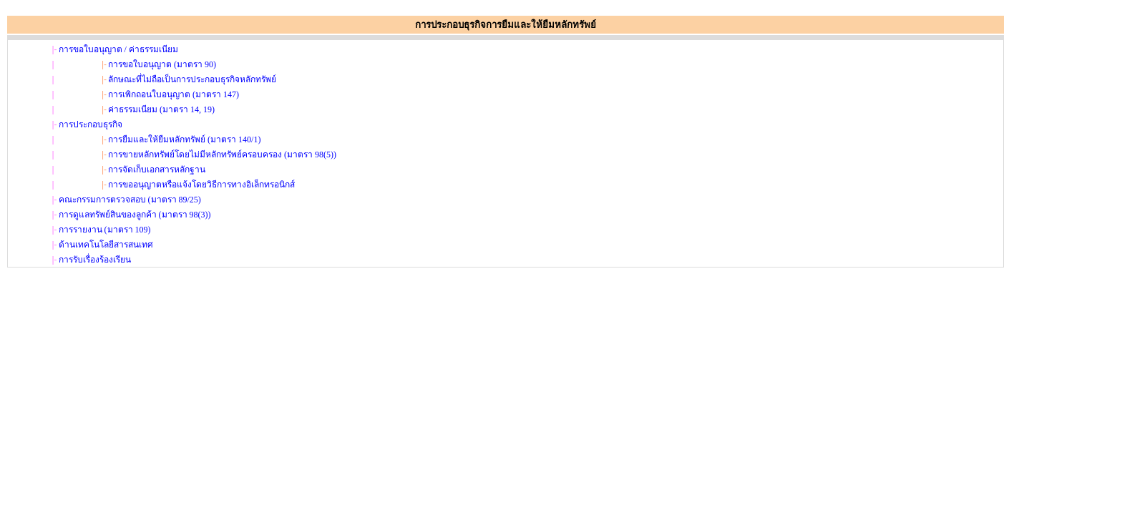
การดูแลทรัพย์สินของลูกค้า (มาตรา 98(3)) (135, 215)
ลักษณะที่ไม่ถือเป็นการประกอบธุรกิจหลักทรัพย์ (192, 79)
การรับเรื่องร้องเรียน (95, 260)
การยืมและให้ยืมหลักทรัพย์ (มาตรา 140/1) (184, 139)
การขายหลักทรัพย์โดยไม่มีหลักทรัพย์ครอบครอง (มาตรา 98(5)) (222, 154)
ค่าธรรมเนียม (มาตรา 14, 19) (161, 109)
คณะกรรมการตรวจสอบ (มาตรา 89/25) (130, 200)
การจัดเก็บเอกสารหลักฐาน (156, 170)
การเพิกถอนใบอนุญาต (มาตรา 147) (173, 94)
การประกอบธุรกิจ (90, 124)
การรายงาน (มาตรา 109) (105, 230)
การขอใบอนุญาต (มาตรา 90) (162, 64)
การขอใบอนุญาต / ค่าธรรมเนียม (118, 49)
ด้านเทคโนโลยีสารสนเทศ (106, 245)
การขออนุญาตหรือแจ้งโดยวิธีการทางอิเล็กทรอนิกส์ (201, 185)
